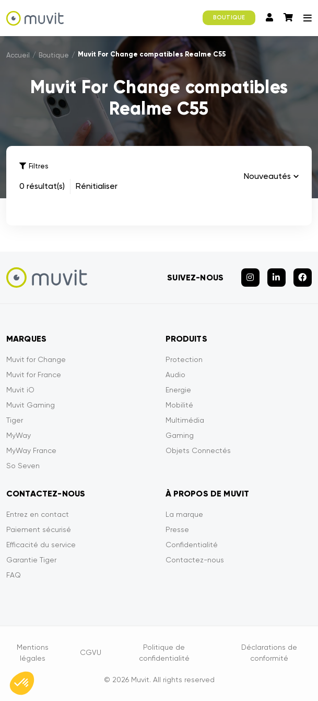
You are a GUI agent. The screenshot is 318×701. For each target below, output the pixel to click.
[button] (21, 683)
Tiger (14, 420)
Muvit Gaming (30, 405)
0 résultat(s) (42, 186)
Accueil (18, 55)
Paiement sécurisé (38, 529)
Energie (178, 390)
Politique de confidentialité (164, 652)
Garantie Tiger (31, 560)
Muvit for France (33, 374)
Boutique (54, 55)
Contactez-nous (195, 560)
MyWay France (31, 450)
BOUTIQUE (229, 17)
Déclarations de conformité (269, 652)
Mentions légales (33, 652)
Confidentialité (192, 544)
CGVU (90, 652)
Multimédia (185, 420)
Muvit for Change (36, 359)
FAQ (13, 575)
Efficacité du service (41, 544)
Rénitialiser (96, 186)
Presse (177, 529)
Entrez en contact (37, 514)
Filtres (33, 166)
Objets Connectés (198, 450)
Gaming (180, 435)
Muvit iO (20, 390)
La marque (184, 514)
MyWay (18, 435)
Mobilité (179, 405)
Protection (184, 359)
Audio (175, 374)
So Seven (23, 465)
